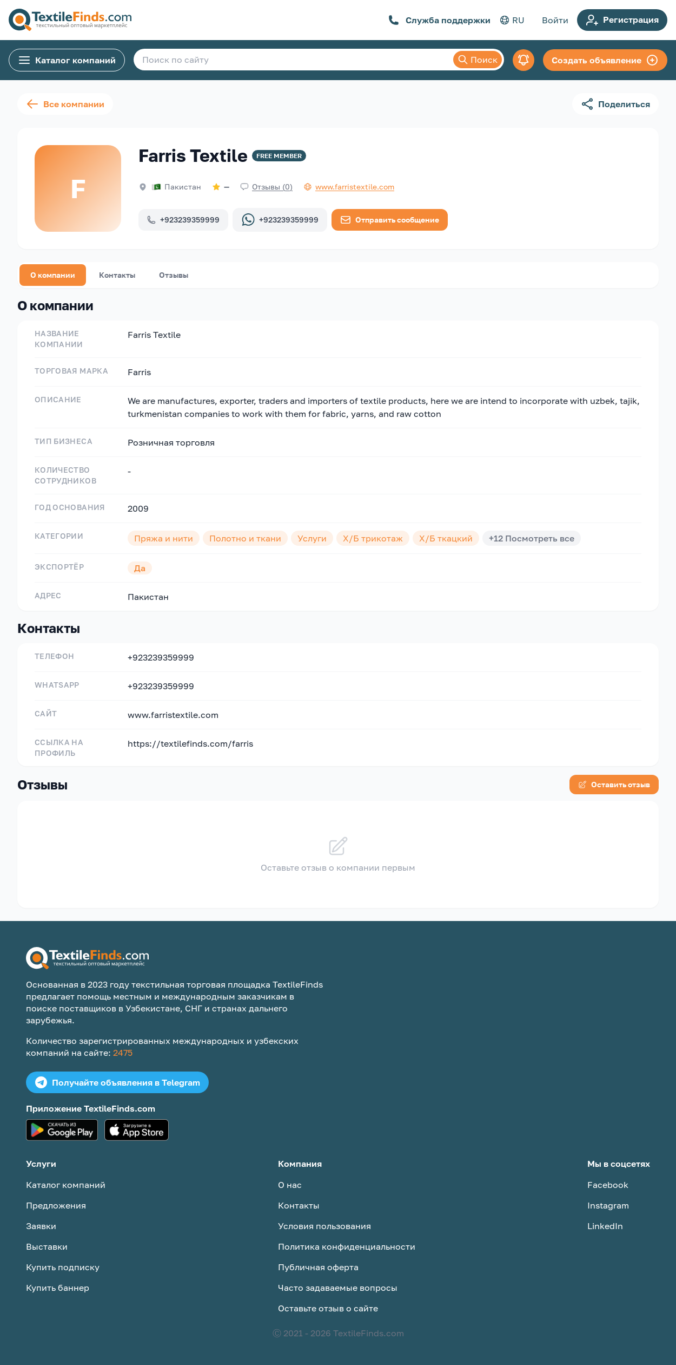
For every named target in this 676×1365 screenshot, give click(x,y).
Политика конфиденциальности (346, 1246)
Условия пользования (324, 1225)
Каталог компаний (67, 60)
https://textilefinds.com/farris (190, 743)
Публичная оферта (318, 1267)
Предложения (56, 1205)
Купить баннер (57, 1287)
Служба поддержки (439, 20)
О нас (290, 1184)
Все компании (65, 103)
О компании (52, 274)
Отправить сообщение (389, 219)
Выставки (47, 1246)
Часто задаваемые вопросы (337, 1287)
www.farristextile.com (173, 714)
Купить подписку (63, 1267)
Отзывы (173, 274)
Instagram (608, 1205)
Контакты (117, 274)
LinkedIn (605, 1225)
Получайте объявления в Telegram (117, 1082)
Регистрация (622, 20)
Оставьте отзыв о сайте (328, 1308)
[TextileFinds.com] (70, 20)
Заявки (41, 1225)
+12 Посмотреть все (531, 538)
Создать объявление (605, 60)
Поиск (478, 59)
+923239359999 (183, 219)
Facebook (607, 1184)
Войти (555, 20)
